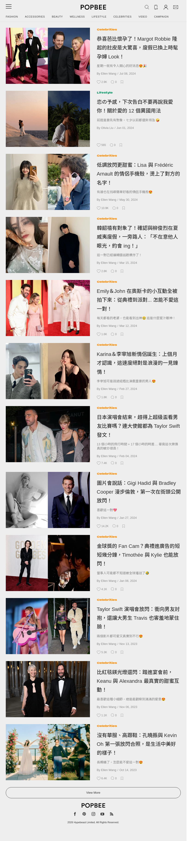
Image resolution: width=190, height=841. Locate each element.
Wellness (77, 16)
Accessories (35, 16)
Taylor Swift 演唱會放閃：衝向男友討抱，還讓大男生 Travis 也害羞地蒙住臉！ (138, 618)
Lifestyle (99, 16)
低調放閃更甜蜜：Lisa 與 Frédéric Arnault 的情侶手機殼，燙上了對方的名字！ (138, 174)
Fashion (12, 16)
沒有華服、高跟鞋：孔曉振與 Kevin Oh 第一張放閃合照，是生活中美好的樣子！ (137, 744)
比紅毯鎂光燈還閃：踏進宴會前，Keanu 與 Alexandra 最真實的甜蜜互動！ (138, 681)
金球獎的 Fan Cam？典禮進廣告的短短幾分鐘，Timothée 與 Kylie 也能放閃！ (138, 555)
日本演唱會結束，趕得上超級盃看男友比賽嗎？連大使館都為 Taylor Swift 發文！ (138, 426)
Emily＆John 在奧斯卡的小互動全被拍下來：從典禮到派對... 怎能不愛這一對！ (137, 300)
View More (93, 792)
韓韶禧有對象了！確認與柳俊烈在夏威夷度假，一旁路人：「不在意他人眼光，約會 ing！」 (137, 237)
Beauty (57, 16)
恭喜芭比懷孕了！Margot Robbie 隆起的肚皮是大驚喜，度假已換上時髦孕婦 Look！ (137, 48)
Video (143, 16)
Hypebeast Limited (84, 822)
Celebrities (122, 16)
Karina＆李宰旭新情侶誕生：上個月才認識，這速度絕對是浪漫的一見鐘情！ (137, 363)
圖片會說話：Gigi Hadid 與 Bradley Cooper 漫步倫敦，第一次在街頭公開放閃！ (139, 492)
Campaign (161, 16)
